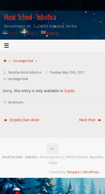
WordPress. (91, 172)
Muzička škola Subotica (24, 72)
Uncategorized (23, 60)
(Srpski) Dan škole (21, 119)
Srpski (69, 90)
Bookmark (15, 102)
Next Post (90, 119)
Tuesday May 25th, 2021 (67, 72)
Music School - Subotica (30, 18)
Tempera (73, 172)
